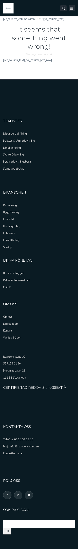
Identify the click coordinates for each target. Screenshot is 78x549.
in (18, 495)
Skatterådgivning (13, 154)
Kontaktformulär (13, 453)
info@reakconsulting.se (24, 446)
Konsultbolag (11, 240)
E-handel (8, 219)
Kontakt (7, 330)
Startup (7, 247)
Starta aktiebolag (13, 168)
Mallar (7, 287)
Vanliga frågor (12, 337)
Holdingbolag (11, 226)
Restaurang (10, 205)
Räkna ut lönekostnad (16, 280)
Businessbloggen (13, 273)
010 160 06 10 (23, 439)
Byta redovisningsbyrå (17, 161)
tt (29, 495)
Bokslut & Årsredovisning (19, 140)
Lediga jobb (10, 324)
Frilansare (9, 233)
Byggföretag (11, 212)
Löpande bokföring (15, 133)
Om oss (7, 316)
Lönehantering (12, 147)
